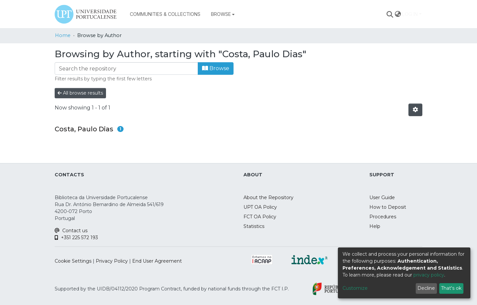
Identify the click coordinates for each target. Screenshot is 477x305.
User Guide (382, 197)
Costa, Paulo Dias (84, 129)
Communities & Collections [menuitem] (165, 14)
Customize (355, 288)
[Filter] (126, 68)
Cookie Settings (73, 261)
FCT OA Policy (259, 217)
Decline (426, 288)
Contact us (71, 231)
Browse (215, 68)
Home (63, 35)
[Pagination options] (415, 110)
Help (374, 226)
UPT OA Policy (260, 207)
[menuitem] (223, 14)
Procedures (382, 217)
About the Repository (268, 197)
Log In (410, 14)
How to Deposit (387, 207)
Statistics (253, 226)
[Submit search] (390, 14)
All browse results (80, 93)
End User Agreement (157, 261)
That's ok (451, 288)
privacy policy (428, 275)
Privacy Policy (112, 261)
